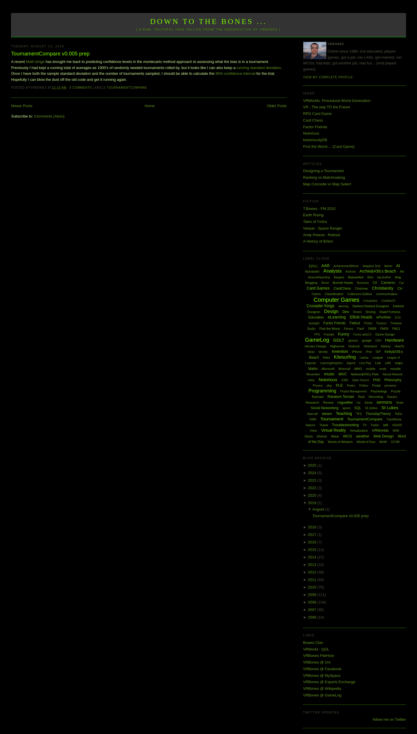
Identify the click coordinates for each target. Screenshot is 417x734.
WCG (347, 436)
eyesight (314, 323)
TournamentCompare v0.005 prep (50, 54)
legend (351, 363)
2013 (312, 564)
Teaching (344, 413)
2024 (312, 473)
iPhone (357, 351)
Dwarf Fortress (389, 312)
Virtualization (359, 430)
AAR (325, 265)
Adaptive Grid (371, 266)
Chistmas (361, 288)
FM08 (372, 328)
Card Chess (313, 120)
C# (375, 283)
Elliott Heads (361, 317)
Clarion (316, 294)
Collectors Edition (359, 294)
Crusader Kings (321, 305)
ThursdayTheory (378, 414)
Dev (345, 312)
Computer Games (336, 300)
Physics (318, 385)
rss (358, 402)
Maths (313, 369)
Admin (388, 266)
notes (311, 380)
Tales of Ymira (315, 221)
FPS (317, 334)
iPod (369, 351)
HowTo (399, 346)
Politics (363, 385)
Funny (343, 334)
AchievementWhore (346, 266)
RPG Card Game (317, 113)
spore (346, 408)
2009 (312, 595)
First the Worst (329, 328)
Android (350, 271)
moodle (395, 368)
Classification (334, 294)
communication (386, 294)
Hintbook (354, 346)
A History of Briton (318, 241)
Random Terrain (340, 396)
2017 (312, 534)
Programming (322, 390)
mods (382, 368)
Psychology (379, 391)
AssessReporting (319, 277)
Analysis (332, 271)
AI (398, 265)
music (329, 374)
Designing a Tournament (323, 171)
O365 (344, 380)
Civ (399, 288)
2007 (312, 610)
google (366, 340)
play (329, 385)
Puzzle (396, 391)
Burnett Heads (343, 282)
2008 (312, 602)
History (386, 346)
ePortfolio (383, 317)
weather (362, 436)
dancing (343, 306)
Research (312, 402)
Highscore (337, 346)
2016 (312, 542)
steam (327, 413)
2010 (312, 587)
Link (378, 363)
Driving (370, 312)
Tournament (331, 418)
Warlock (322, 436)
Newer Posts (21, 106)
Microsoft (328, 368)
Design (331, 311)
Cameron (388, 283)
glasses (353, 340)
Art (402, 271)
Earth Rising (313, 215)
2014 (312, 557)
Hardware (394, 340)
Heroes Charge (315, 346)
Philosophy (392, 380)
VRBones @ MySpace (322, 675)
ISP (378, 351)
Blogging (311, 282)
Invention (340, 351)
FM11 (396, 328)
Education (316, 317)
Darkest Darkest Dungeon (370, 306)
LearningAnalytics (331, 363)
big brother (384, 277)
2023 (312, 480)
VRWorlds (380, 430)
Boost (325, 282)
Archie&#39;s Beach (378, 271)
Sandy (368, 402)
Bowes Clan (313, 642)
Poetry (351, 385)
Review (328, 402)
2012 (312, 572)
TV (365, 425)
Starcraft (312, 414)
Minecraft (344, 368)
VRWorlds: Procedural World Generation (337, 100)
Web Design (383, 436)
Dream (357, 312)
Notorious (311, 133)
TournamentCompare (127, 87)
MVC (342, 374)
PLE (339, 385)
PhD (376, 380)
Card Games (318, 288)
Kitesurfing (345, 357)
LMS (388, 363)
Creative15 (388, 300)
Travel (323, 425)
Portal (376, 385)
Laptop (364, 357)
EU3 (398, 317)
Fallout (355, 323)
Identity (323, 351)
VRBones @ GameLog (322, 695)
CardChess (342, 288)
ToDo (398, 414)
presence (390, 385)
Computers (370, 300)
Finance (381, 323)
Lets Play (365, 363)
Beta (370, 277)
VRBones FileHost (318, 655)
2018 (312, 527)
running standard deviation (259, 68)
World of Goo (366, 442)
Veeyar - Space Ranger (322, 228)
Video (313, 430)
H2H (378, 340)
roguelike (345, 402)
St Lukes (389, 407)
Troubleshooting (345, 425)
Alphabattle (312, 271)
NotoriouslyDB (315, 140)
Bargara (339, 277)
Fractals (329, 334)
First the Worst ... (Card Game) (329, 146)
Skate (399, 402)
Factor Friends (315, 127)
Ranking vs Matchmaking (324, 177)
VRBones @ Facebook (322, 669)
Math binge (35, 61)
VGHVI (397, 425)
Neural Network (393, 374)
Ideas (311, 351)
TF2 (359, 414)
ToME (313, 419)
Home (150, 106)
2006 (312, 617)
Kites (326, 357)
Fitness (348, 328)
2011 (312, 579)
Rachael (317, 396)
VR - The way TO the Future (326, 107)
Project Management (353, 391)
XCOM (395, 442)
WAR (395, 430)
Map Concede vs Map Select (327, 184)
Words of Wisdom (340, 442)
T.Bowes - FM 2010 (319, 208)
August (318, 509)
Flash (360, 328)
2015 (312, 549)
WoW (383, 442)
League (378, 357)
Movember (313, 374)
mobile (370, 368)
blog (398, 277)
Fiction (368, 323)
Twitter (375, 425)
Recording (376, 396)
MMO (358, 368)
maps (399, 363)
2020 (312, 495)
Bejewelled (355, 277)
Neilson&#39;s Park (365, 374)
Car (401, 282)
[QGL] (313, 266)
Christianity (382, 288)
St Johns (371, 408)
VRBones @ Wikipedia (322, 688)
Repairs (392, 396)
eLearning (337, 317)
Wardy (309, 436)
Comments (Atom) (49, 116)
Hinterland (370, 346)
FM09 (384, 328)
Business (363, 282)
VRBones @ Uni (317, 662)
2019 (312, 503)
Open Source (360, 380)
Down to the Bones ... (208, 21)
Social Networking (324, 408)
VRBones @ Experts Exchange (329, 682)
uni (385, 425)
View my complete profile (328, 77)
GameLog (317, 340)
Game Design (385, 334)
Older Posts (277, 106)
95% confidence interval (235, 73)
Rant (361, 396)
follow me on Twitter (389, 719)
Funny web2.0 (362, 334)
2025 (312, 465)
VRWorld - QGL (316, 649)
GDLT (338, 340)
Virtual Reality (333, 430)
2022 (312, 488)
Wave (335, 436)
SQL (357, 408)
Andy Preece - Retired (321, 235)
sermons (384, 402)
